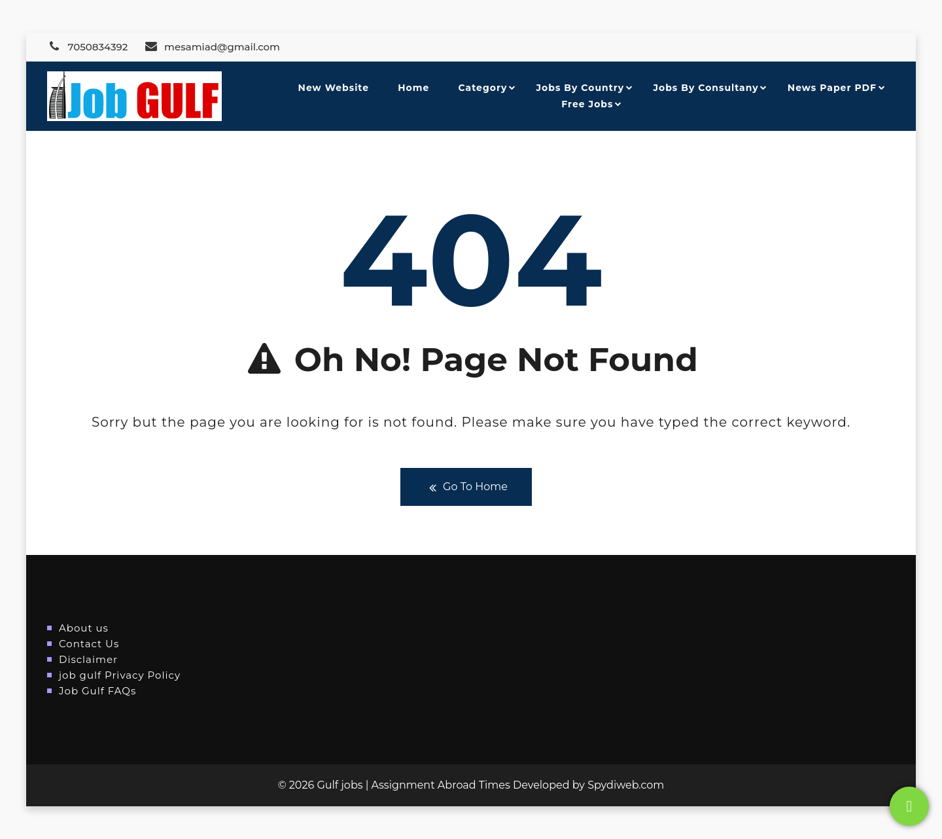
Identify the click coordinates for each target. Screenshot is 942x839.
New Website (333, 88)
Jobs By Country (580, 88)
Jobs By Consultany (705, 88)
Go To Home (466, 487)
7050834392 (87, 47)
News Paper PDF (832, 88)
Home (413, 88)
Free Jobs (587, 104)
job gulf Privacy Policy (120, 675)
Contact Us (89, 643)
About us (84, 628)
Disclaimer (88, 659)
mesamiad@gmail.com (212, 47)
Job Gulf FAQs (97, 691)
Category (483, 88)
